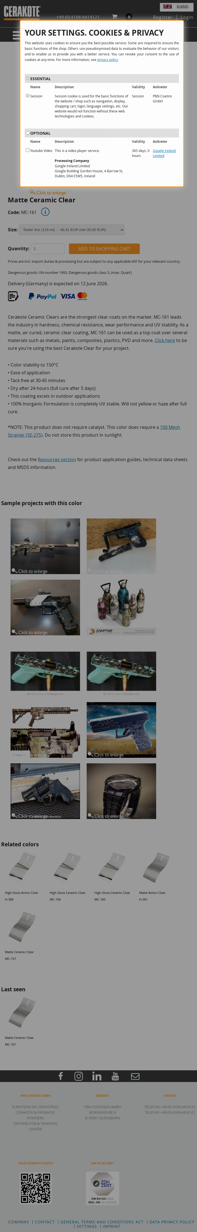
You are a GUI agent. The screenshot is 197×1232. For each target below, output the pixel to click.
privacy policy (107, 59)
